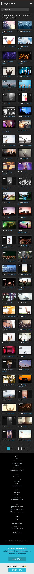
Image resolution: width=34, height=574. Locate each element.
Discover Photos (17, 476)
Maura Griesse (11, 385)
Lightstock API (17, 468)
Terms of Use (17, 492)
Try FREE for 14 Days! (17, 463)
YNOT (25, 427)
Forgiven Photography (23, 386)
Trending (17, 483)
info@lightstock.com (17, 523)
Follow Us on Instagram (18, 512)
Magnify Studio (27, 145)
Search (27, 9)
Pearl (8, 77)
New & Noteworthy (17, 486)
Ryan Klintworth (11, 316)
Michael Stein (27, 117)
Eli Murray (26, 370)
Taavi (8, 90)
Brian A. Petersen (7, 32)
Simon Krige (10, 413)
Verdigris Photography (7, 188)
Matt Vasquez (11, 117)
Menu (31, 3)
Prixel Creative (11, 46)
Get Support (17, 519)
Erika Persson (11, 440)
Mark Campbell (11, 274)
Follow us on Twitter (18, 506)
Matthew (9, 159)
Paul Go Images (27, 330)
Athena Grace (27, 187)
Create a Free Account (17, 461)
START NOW (17, 570)
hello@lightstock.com (17, 532)
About (17, 458)
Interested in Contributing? (17, 470)
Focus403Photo (6, 132)
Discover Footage (17, 479)
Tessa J (9, 400)
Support (17, 465)
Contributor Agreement (17, 499)
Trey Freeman (27, 246)
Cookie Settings (17, 497)
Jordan (25, 303)
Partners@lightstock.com (17, 528)
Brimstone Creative (23, 203)
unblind (25, 172)
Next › (24, 449)
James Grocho (27, 31)
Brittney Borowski (22, 131)
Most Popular (17, 481)
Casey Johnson (11, 261)
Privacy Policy (17, 494)
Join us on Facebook (18, 509)
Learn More (17, 559)
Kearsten (25, 159)
